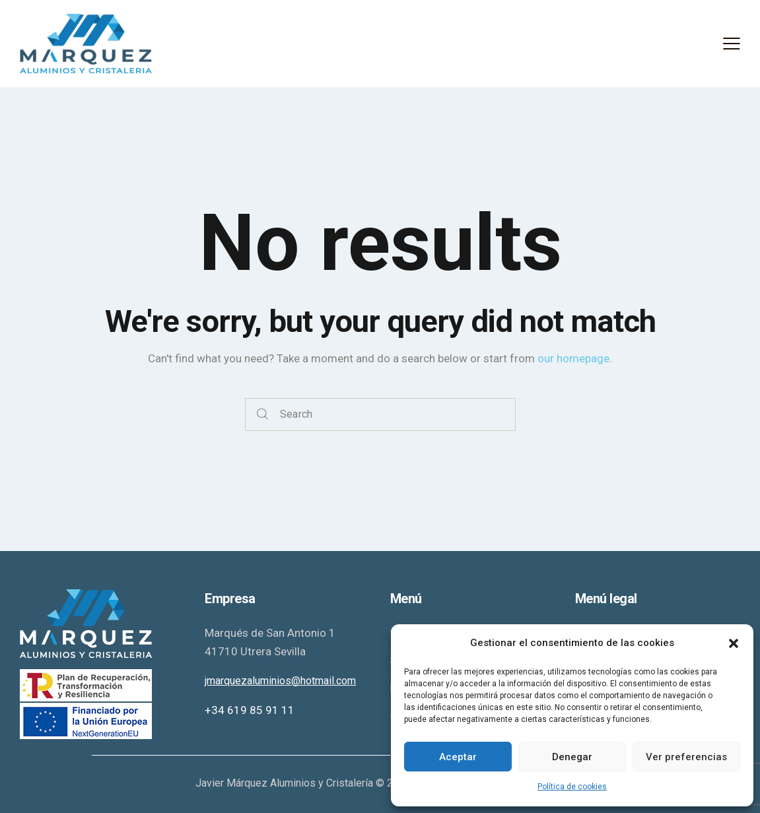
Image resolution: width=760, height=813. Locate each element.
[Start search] (262, 415)
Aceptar (458, 757)
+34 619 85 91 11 (249, 710)
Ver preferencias (686, 757)
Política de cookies (572, 786)
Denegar (572, 757)
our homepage (573, 358)
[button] (733, 643)
